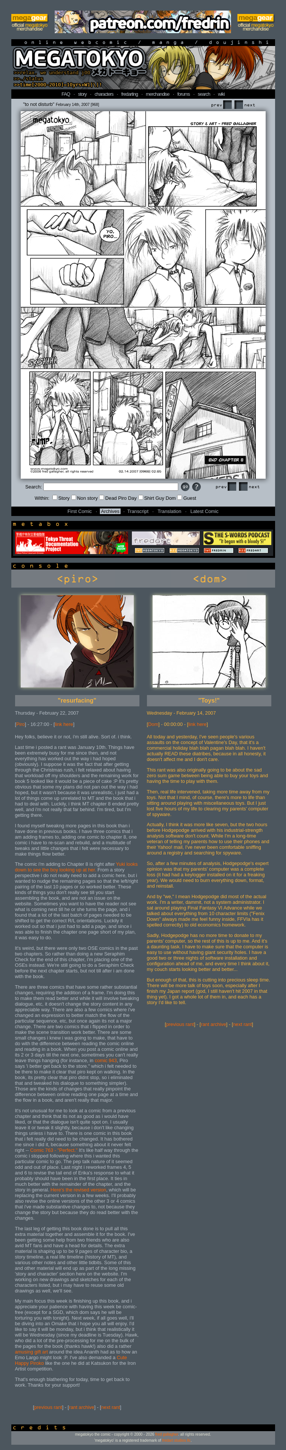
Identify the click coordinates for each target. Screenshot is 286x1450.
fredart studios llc (176, 1440)
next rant (110, 1407)
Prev (221, 105)
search (204, 94)
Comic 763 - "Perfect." (54, 1150)
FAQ (65, 94)
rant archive (81, 1407)
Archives (110, 511)
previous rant (48, 1407)
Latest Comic (204, 511)
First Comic (79, 511)
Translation (169, 511)
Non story (84, 498)
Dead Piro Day (117, 498)
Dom (153, 724)
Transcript (137, 511)
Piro (20, 724)
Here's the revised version (78, 1190)
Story (61, 498)
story (82, 94)
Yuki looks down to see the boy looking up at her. (76, 867)
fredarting (129, 94)
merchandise (157, 94)
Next (244, 105)
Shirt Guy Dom (157, 498)
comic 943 (106, 1060)
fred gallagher (166, 1434)
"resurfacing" (77, 700)
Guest (186, 498)
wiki (221, 94)
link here (64, 724)
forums (183, 94)
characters (104, 94)
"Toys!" (209, 700)
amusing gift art (32, 1352)
